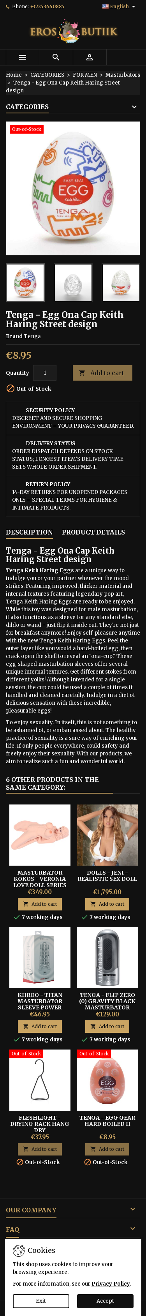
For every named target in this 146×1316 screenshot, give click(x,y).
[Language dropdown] (119, 6)
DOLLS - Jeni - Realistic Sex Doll (107, 875)
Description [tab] (29, 532)
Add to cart (101, 373)
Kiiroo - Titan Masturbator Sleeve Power (40, 1001)
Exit (41, 1301)
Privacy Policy (110, 1284)
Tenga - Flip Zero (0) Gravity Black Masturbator (107, 1001)
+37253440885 (47, 6)
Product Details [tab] (93, 532)
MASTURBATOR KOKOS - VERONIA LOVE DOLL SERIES (40, 879)
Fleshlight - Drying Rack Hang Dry (39, 1124)
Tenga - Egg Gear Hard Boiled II (107, 1120)
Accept (105, 1301)
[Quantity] (44, 373)
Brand (14, 336)
